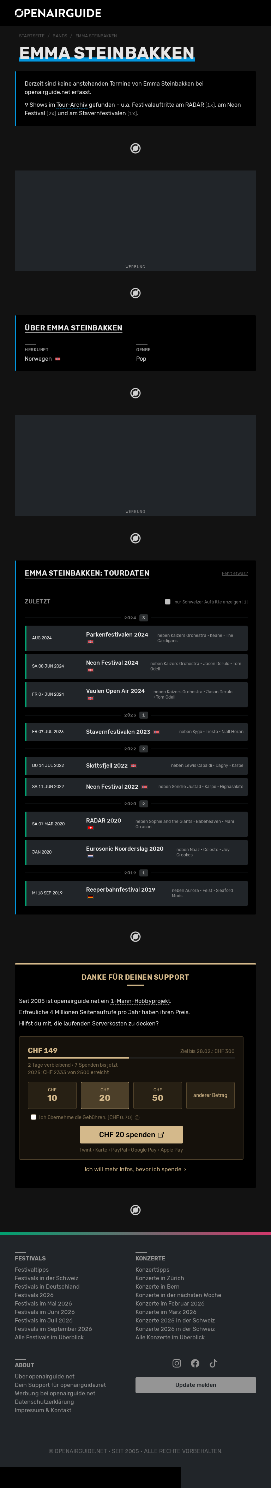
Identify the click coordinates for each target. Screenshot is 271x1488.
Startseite (32, 35)
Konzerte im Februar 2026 (170, 1303)
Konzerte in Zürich (160, 1278)
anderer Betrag (210, 1095)
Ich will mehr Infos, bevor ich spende (133, 1169)
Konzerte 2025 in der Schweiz (175, 1320)
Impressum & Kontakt (43, 1410)
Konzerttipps (152, 1269)
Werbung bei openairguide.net (55, 1393)
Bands (60, 35)
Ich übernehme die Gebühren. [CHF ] (86, 1117)
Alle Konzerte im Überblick (170, 1337)
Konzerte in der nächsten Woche (178, 1295)
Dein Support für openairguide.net (60, 1385)
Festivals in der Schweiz (46, 1278)
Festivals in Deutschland (47, 1286)
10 (52, 1095)
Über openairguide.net (44, 1376)
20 (105, 1095)
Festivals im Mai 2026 (43, 1303)
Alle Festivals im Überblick (49, 1337)
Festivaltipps (32, 1269)
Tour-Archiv (72, 104)
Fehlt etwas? (235, 573)
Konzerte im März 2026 (166, 1312)
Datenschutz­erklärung (44, 1402)
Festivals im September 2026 (53, 1329)
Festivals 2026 (34, 1295)
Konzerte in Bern (158, 1286)
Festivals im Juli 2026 (44, 1320)
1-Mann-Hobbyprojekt (140, 1001)
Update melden (195, 1385)
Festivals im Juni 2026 (45, 1312)
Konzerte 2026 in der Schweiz (175, 1329)
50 (158, 1095)
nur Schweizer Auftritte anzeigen (206, 601)
